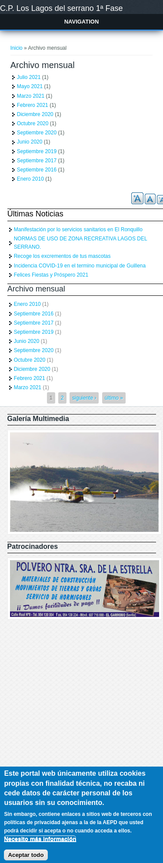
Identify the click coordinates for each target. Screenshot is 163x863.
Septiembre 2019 (37, 151)
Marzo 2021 (30, 96)
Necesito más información (40, 845)
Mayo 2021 (30, 86)
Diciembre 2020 (35, 114)
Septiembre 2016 (37, 170)
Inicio (16, 48)
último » (114, 398)
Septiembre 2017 (37, 161)
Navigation (81, 21)
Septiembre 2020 (37, 133)
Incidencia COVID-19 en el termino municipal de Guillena (80, 266)
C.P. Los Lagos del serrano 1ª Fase (61, 8)
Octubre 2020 (33, 123)
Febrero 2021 (32, 105)
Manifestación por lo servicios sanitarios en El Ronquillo (78, 229)
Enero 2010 (30, 179)
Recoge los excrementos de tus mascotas (62, 256)
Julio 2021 (29, 77)
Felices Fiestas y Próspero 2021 (51, 275)
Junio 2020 (30, 142)
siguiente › (84, 398)
